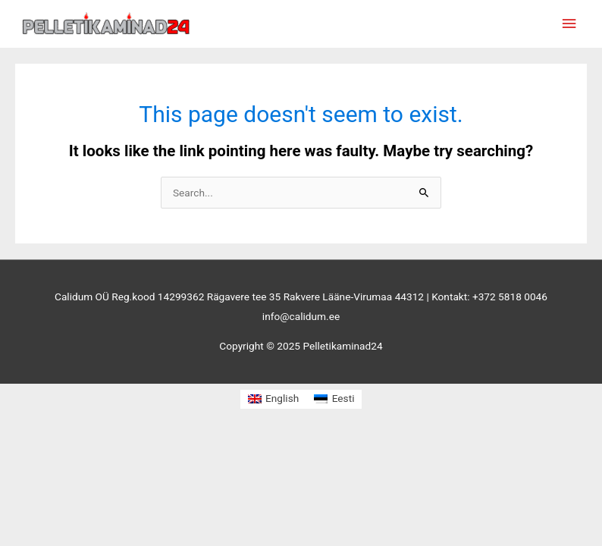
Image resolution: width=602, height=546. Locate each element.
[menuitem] (273, 399)
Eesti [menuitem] (343, 398)
